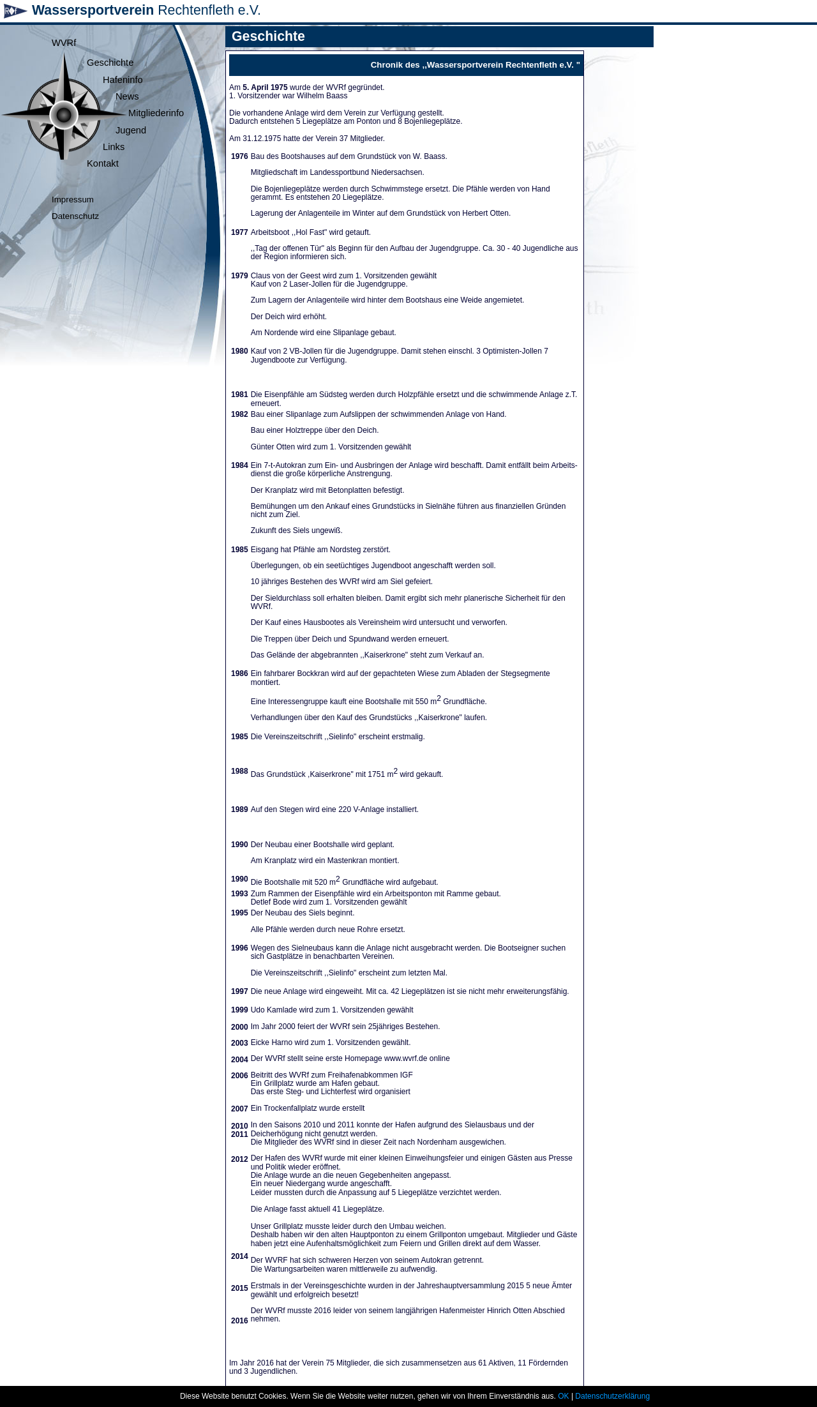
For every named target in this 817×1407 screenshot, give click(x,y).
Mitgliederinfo (156, 113)
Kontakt (103, 163)
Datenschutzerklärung (612, 1396)
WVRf (64, 43)
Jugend (131, 130)
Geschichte (110, 62)
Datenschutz (75, 216)
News (127, 96)
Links (113, 147)
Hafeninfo (123, 80)
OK (563, 1396)
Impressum (73, 199)
